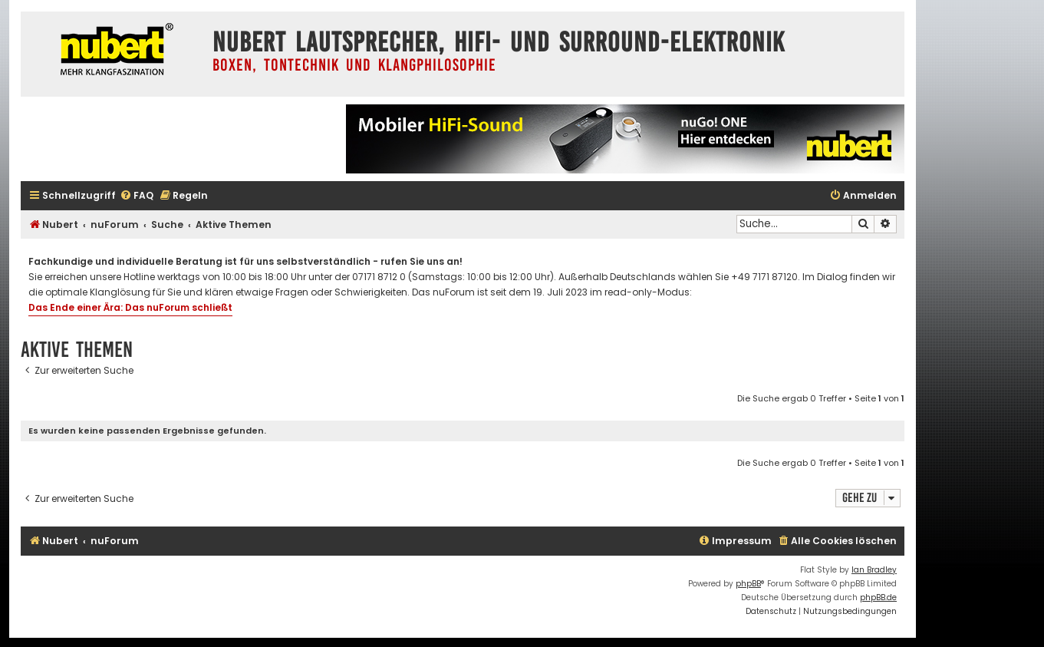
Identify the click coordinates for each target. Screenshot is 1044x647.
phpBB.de (878, 597)
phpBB (748, 583)
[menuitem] (136, 196)
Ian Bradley (874, 570)
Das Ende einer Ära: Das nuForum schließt (130, 307)
